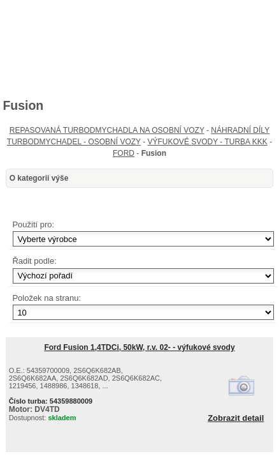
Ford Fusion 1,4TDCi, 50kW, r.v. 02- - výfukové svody (139, 347)
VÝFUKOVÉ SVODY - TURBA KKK (208, 141)
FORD (123, 153)
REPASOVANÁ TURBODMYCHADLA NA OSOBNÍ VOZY (107, 130)
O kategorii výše (39, 178)
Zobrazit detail (236, 418)
